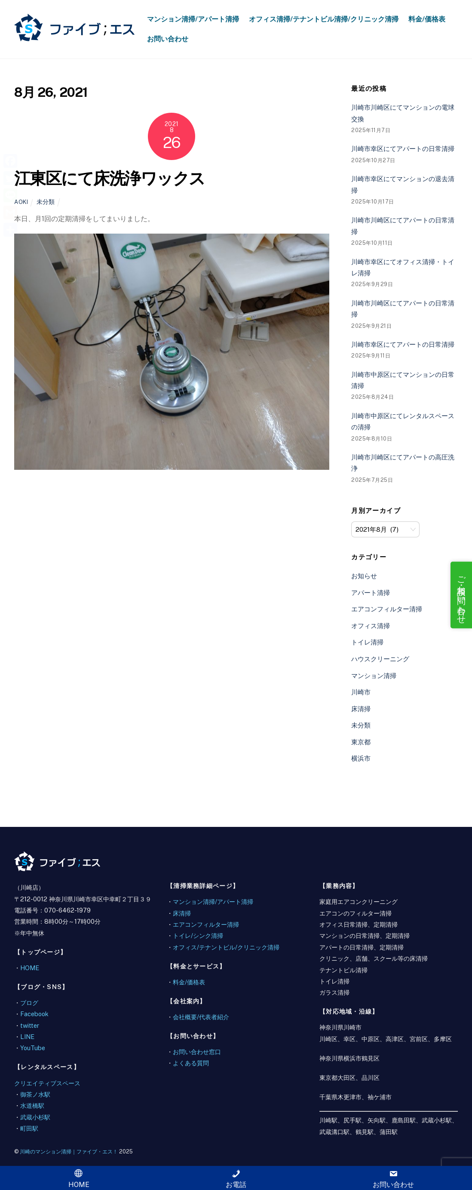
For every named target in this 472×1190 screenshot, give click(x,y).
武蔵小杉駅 (35, 1117)
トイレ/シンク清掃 (198, 935)
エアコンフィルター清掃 (386, 609)
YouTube (32, 1047)
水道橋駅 (32, 1105)
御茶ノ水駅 (35, 1094)
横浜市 (361, 758)
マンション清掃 (373, 675)
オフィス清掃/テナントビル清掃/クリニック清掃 (323, 19)
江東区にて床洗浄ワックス (109, 178)
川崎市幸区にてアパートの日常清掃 (402, 148)
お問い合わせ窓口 (197, 1051)
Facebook (34, 1013)
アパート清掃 (370, 592)
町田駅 (29, 1128)
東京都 (361, 742)
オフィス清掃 (370, 625)
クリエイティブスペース (47, 1083)
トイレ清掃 (367, 642)
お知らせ (364, 576)
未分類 (46, 201)
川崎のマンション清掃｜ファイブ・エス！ (69, 1151)
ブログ (29, 1002)
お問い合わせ (167, 39)
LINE (27, 1036)
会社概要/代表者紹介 (201, 1016)
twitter (29, 1025)
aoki (21, 202)
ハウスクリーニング (380, 659)
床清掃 (361, 708)
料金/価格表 (426, 19)
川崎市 (361, 692)
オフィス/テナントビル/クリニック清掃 (226, 947)
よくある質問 (191, 1063)
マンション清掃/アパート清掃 (193, 19)
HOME (29, 967)
